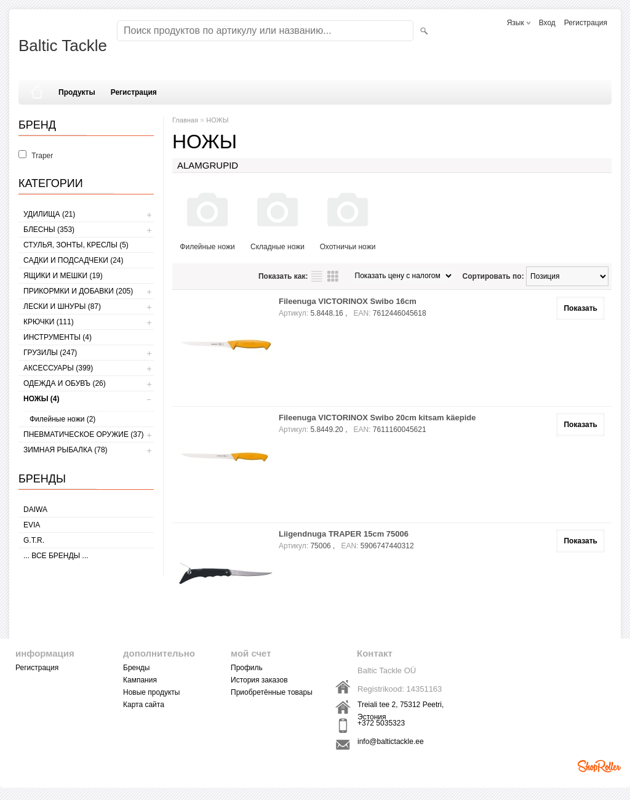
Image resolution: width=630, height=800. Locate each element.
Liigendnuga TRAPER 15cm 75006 (344, 533)
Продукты (76, 92)
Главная (185, 120)
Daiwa (35, 509)
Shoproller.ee (599, 766)
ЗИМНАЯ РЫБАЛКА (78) (65, 450)
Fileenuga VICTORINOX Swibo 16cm (348, 301)
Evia (31, 525)
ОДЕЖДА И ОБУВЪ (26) (64, 383)
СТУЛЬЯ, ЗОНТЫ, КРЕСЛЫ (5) (76, 245)
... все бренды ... (56, 555)
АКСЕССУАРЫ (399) (58, 368)
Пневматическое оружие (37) (83, 434)
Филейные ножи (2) (62, 419)
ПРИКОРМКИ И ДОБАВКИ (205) (78, 291)
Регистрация (585, 22)
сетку (332, 276)
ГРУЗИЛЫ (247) (50, 352)
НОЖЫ (217, 120)
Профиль (247, 667)
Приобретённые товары (272, 692)
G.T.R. (33, 540)
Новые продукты (151, 692)
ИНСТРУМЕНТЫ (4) (57, 337)
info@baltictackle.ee (390, 741)
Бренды (136, 667)
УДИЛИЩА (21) (49, 214)
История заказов (259, 680)
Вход (547, 22)
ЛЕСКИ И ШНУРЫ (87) (62, 306)
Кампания (140, 680)
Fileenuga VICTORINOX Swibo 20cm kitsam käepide (377, 417)
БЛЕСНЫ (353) (48, 229)
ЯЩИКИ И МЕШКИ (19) (63, 275)
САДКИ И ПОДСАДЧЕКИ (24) (73, 260)
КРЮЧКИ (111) (48, 322)
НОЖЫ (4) (41, 398)
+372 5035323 (381, 723)
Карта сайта (143, 704)
